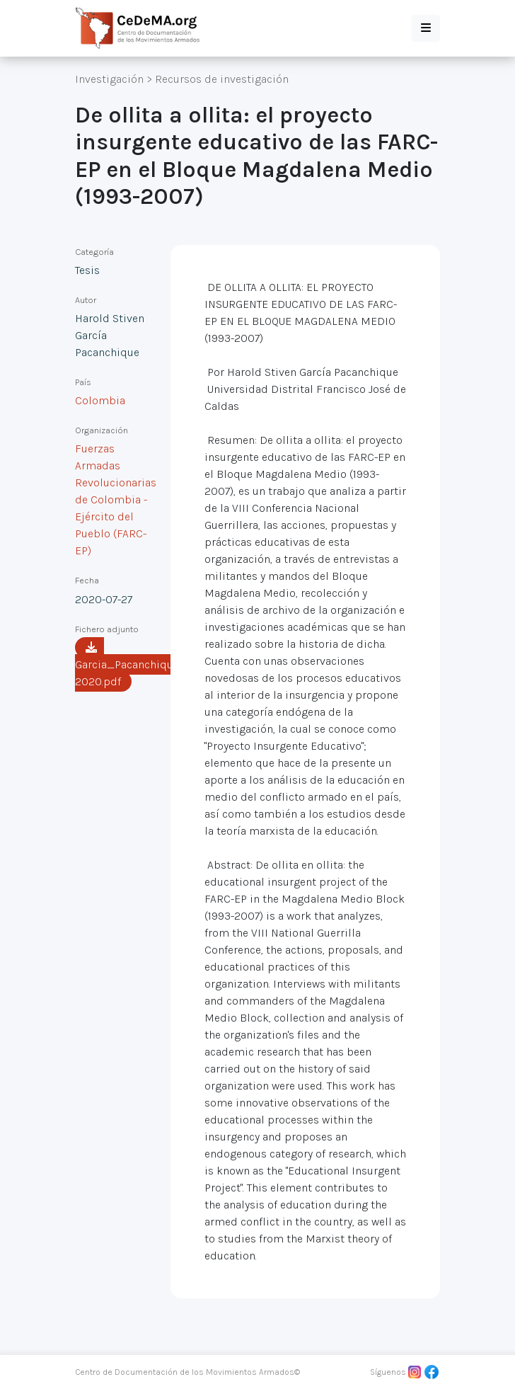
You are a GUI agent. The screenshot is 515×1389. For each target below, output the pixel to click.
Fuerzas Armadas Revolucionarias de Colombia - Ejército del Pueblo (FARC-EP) (115, 499)
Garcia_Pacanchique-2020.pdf (129, 664)
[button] (426, 28)
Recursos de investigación (222, 79)
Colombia (100, 400)
